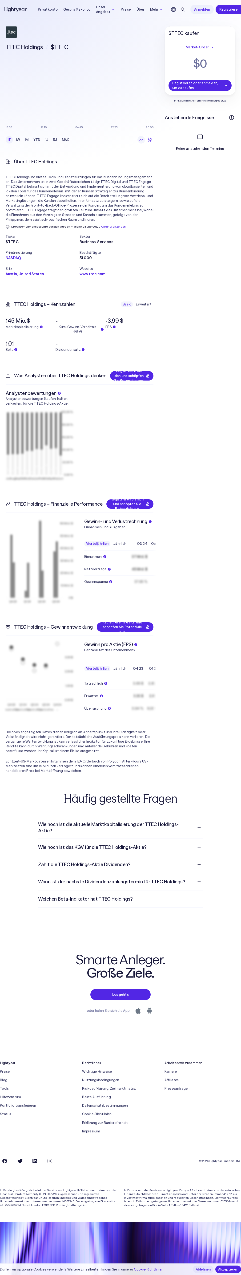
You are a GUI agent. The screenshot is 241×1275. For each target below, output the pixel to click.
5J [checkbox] (55, 140)
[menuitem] (120, 827)
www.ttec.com (92, 273)
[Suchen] (183, 9)
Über (141, 9)
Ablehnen (203, 1269)
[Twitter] (19, 1161)
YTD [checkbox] (36, 140)
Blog (3, 1080)
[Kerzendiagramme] (149, 140)
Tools (4, 1088)
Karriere (171, 1071)
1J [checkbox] (46, 140)
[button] (43, 236)
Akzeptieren (228, 1269)
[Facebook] (4, 1161)
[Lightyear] (15, 9)
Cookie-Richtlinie (147, 1269)
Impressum (91, 1131)
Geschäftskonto (76, 9)
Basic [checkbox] (127, 304)
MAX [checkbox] (65, 140)
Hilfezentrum (10, 1097)
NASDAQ (13, 257)
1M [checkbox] (27, 140)
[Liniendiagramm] (141, 140)
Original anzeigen (113, 226)
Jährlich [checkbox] (119, 544)
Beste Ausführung (96, 1097)
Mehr (156, 9)
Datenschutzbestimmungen (105, 1105)
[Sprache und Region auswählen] (173, 9)
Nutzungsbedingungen (100, 1080)
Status (5, 1114)
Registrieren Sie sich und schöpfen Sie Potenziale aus (132, 376)
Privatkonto (48, 9)
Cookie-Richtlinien (97, 1114)
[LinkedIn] (35, 1161)
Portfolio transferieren (18, 1105)
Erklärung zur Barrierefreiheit (105, 1123)
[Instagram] (50, 1161)
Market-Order (200, 47)
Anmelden (202, 9)
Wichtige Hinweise (97, 1071)
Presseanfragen (177, 1088)
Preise (126, 9)
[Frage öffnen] (199, 827)
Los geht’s (120, 994)
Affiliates (172, 1080)
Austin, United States (25, 273)
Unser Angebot (105, 9)
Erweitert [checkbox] (144, 304)
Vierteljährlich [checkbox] (97, 544)
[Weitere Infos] (231, 117)
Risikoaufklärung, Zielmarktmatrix (109, 1088)
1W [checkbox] (18, 140)
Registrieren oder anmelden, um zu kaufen (200, 85)
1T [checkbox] (9, 140)
